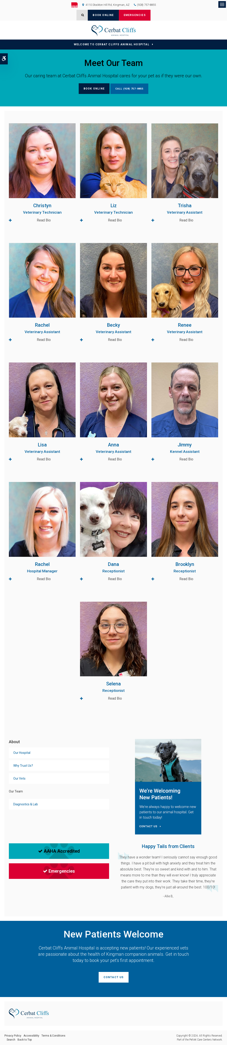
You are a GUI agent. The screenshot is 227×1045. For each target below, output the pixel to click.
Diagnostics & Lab (25, 804)
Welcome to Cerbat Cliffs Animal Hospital (111, 44)
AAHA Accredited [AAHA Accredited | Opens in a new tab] (59, 851)
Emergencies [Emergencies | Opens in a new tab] (59, 871)
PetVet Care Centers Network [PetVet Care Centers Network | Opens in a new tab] (205, 1039)
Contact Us (114, 977)
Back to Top (25, 1039)
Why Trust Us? (23, 765)
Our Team (16, 791)
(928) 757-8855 (146, 4)
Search (11, 1039)
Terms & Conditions (53, 1035)
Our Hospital (21, 752)
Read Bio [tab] (44, 220)
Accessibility (31, 1035)
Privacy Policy (12, 1035)
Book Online (103, 15)
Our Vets (19, 778)
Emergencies (135, 15)
